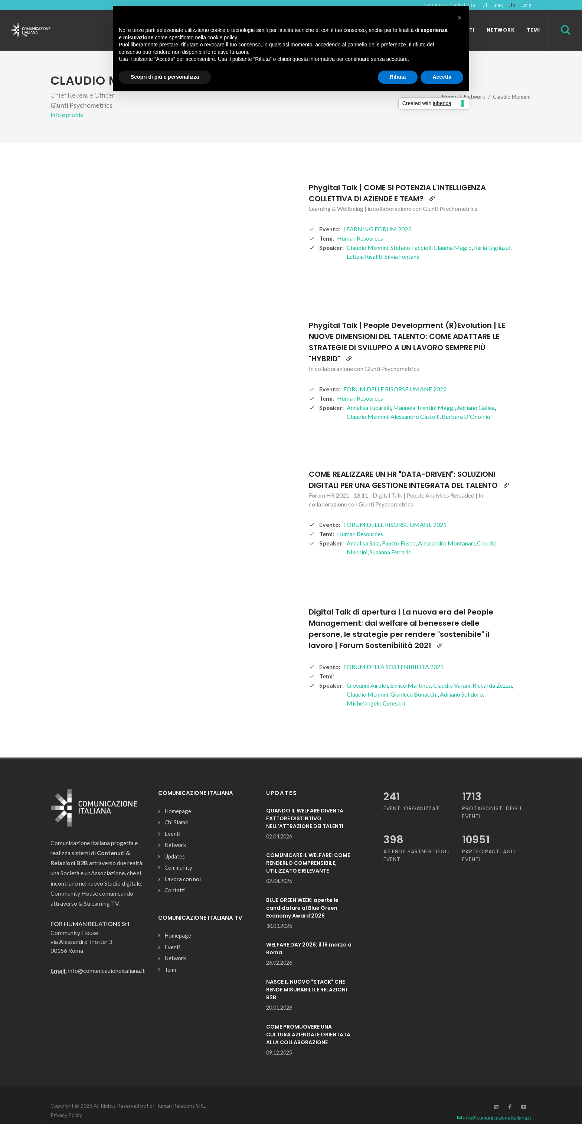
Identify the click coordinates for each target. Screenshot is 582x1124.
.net (498, 5)
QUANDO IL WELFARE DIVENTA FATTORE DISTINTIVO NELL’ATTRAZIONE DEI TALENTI (304, 805)
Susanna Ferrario (391, 539)
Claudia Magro (453, 234)
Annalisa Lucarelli (369, 394)
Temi (170, 956)
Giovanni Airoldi (367, 672)
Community (178, 854)
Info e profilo (67, 101)
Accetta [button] (441, 77)
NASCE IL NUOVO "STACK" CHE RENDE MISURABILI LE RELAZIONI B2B (306, 976)
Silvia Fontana (402, 243)
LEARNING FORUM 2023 (377, 215)
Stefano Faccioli (410, 234)
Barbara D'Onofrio (466, 403)
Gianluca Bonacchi (414, 681)
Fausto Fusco (399, 530)
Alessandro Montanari (446, 530)
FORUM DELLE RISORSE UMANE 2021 (395, 511)
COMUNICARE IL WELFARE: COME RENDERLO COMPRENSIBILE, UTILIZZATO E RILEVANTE (308, 849)
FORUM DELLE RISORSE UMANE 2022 (395, 375)
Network (175, 831)
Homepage (177, 798)
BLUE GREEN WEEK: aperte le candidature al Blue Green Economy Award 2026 (302, 894)
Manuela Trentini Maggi (424, 394)
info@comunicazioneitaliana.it (494, 1104)
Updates (174, 843)
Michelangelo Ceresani (376, 690)
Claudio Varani (451, 672)
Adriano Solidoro (461, 681)
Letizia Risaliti (364, 243)
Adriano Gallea (476, 394)
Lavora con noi (182, 866)
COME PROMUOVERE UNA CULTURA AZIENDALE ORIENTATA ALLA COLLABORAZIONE (308, 1021)
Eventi (172, 820)
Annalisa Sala (363, 530)
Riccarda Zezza (492, 672)
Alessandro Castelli (414, 403)
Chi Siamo (176, 809)
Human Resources (360, 225)
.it (485, 5)
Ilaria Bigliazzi (492, 234)
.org (527, 5)
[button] (459, 18)
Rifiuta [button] (398, 77)
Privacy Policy (66, 1102)
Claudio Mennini (367, 234)
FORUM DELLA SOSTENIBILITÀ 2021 (393, 653)
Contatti (175, 877)
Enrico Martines (410, 672)
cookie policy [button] (222, 37)
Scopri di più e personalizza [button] (165, 77)
